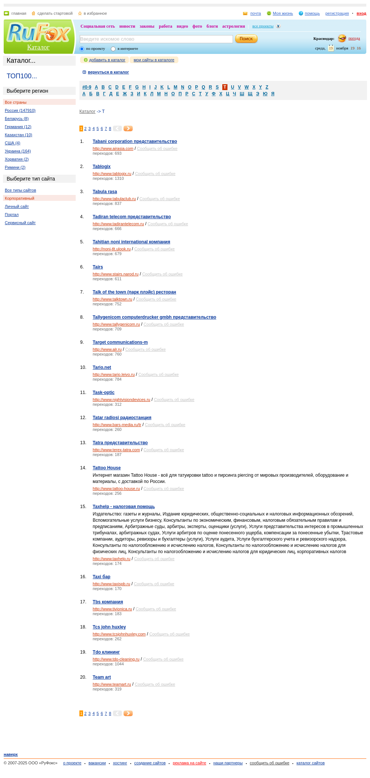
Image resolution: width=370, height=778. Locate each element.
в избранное (95, 13)
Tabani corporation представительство (135, 141)
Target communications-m (120, 342)
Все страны (16, 102)
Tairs (98, 267)
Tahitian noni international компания (131, 241)
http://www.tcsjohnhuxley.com (119, 634)
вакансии (97, 763)
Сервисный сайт (20, 222)
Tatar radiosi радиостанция (122, 417)
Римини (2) (15, 167)
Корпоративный (19, 198)
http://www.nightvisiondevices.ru (121, 399)
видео (182, 26)
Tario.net (102, 367)
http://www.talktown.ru (112, 299)
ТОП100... (22, 76)
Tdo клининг (106, 652)
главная (18, 13)
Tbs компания (108, 601)
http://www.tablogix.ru (112, 173)
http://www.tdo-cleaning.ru (116, 659)
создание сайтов (150, 763)
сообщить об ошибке (270, 763)
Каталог (38, 47)
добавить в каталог (107, 60)
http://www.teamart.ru (112, 684)
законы (147, 26)
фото (197, 26)
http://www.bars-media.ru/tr (117, 424)
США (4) (12, 143)
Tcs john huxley (109, 627)
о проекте (72, 763)
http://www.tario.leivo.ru (114, 374)
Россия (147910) (20, 110)
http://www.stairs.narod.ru (115, 274)
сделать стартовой (54, 13)
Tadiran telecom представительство (132, 216)
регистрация (337, 13)
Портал (11, 214)
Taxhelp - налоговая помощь (124, 506)
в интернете (127, 48)
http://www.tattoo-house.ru (116, 488)
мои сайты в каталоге (154, 60)
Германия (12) (18, 126)
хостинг (120, 763)
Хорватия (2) (17, 159)
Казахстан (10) (18, 135)
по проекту (95, 48)
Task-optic (103, 392)
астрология (233, 26)
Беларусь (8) (17, 118)
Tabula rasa (105, 191)
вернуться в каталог (108, 72)
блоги (212, 26)
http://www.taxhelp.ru (111, 558)
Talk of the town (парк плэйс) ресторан (134, 292)
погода (354, 38)
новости (127, 26)
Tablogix (101, 166)
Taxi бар (101, 576)
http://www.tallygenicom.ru (116, 324)
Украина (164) (18, 151)
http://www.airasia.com (113, 148)
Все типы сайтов (20, 190)
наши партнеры (228, 763)
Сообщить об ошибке (157, 148)
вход (361, 13)
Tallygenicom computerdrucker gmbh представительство (154, 317)
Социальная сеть (97, 26)
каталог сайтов (311, 763)
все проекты (263, 26)
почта (255, 13)
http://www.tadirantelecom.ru (118, 224)
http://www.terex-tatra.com (116, 450)
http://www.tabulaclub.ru (114, 198)
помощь (312, 13)
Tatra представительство (120, 442)
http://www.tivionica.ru (112, 609)
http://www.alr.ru (107, 349)
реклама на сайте (189, 763)
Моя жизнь (283, 13)
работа (165, 26)
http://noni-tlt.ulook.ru (112, 249)
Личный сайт (17, 206)
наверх (11, 754)
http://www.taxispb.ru (111, 584)
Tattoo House (107, 467)
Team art (102, 677)
